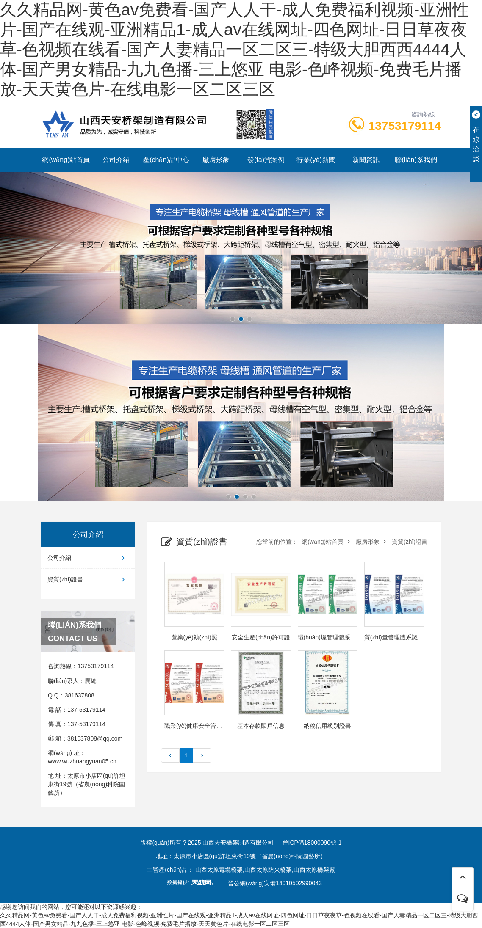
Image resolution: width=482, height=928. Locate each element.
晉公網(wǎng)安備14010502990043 (275, 883)
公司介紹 (116, 159)
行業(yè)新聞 (315, 159)
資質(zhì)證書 (87, 579)
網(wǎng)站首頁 (66, 159)
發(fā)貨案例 (266, 159)
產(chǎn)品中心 (166, 159)
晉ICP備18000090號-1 (312, 842)
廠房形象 (216, 159)
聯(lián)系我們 (416, 159)
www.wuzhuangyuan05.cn (82, 761)
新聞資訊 (366, 159)
